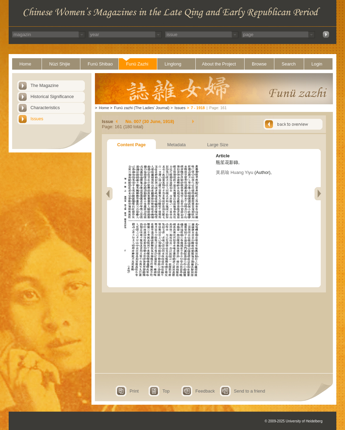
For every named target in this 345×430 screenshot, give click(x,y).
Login (316, 64)
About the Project (219, 64)
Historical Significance (52, 96)
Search (289, 64)
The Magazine (44, 85)
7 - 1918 (198, 108)
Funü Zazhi (137, 64)
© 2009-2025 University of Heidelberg (293, 421)
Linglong (173, 64)
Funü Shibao (100, 64)
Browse (259, 64)
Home (25, 64)
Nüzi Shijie (59, 64)
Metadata (176, 144)
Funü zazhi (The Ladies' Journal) (141, 108)
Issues (36, 118)
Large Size (217, 144)
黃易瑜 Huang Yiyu (234, 172)
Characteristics (45, 107)
